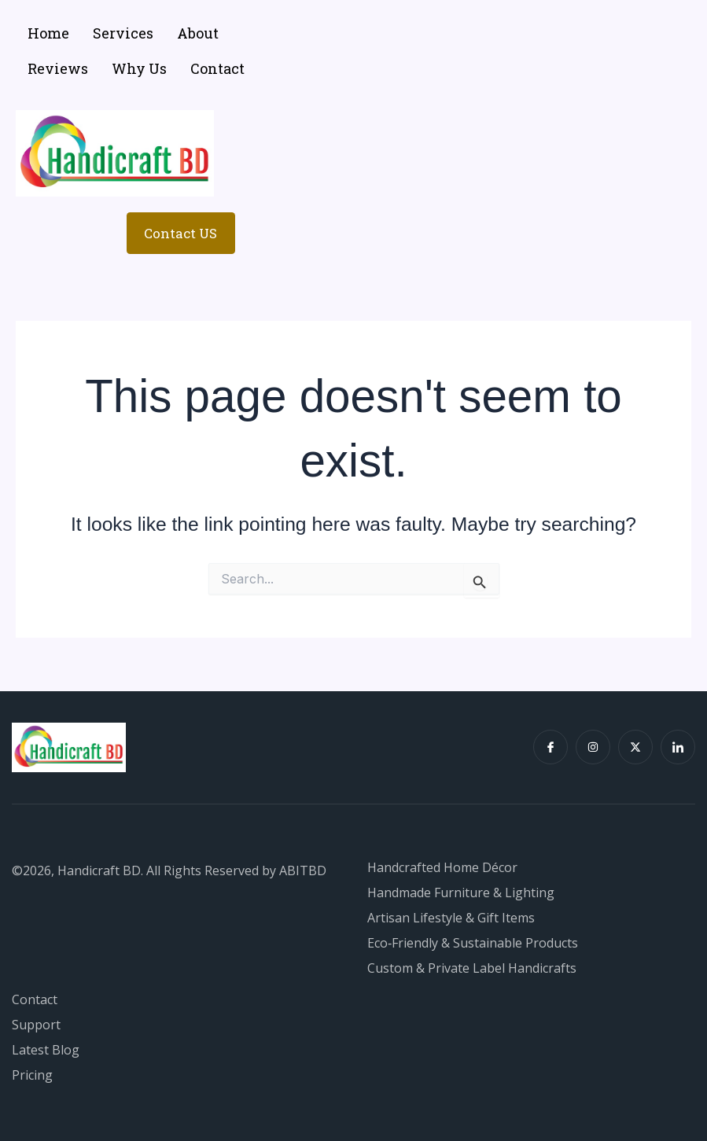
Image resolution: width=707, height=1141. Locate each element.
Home (48, 33)
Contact (217, 68)
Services (123, 33)
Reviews (58, 68)
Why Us (139, 68)
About (198, 33)
